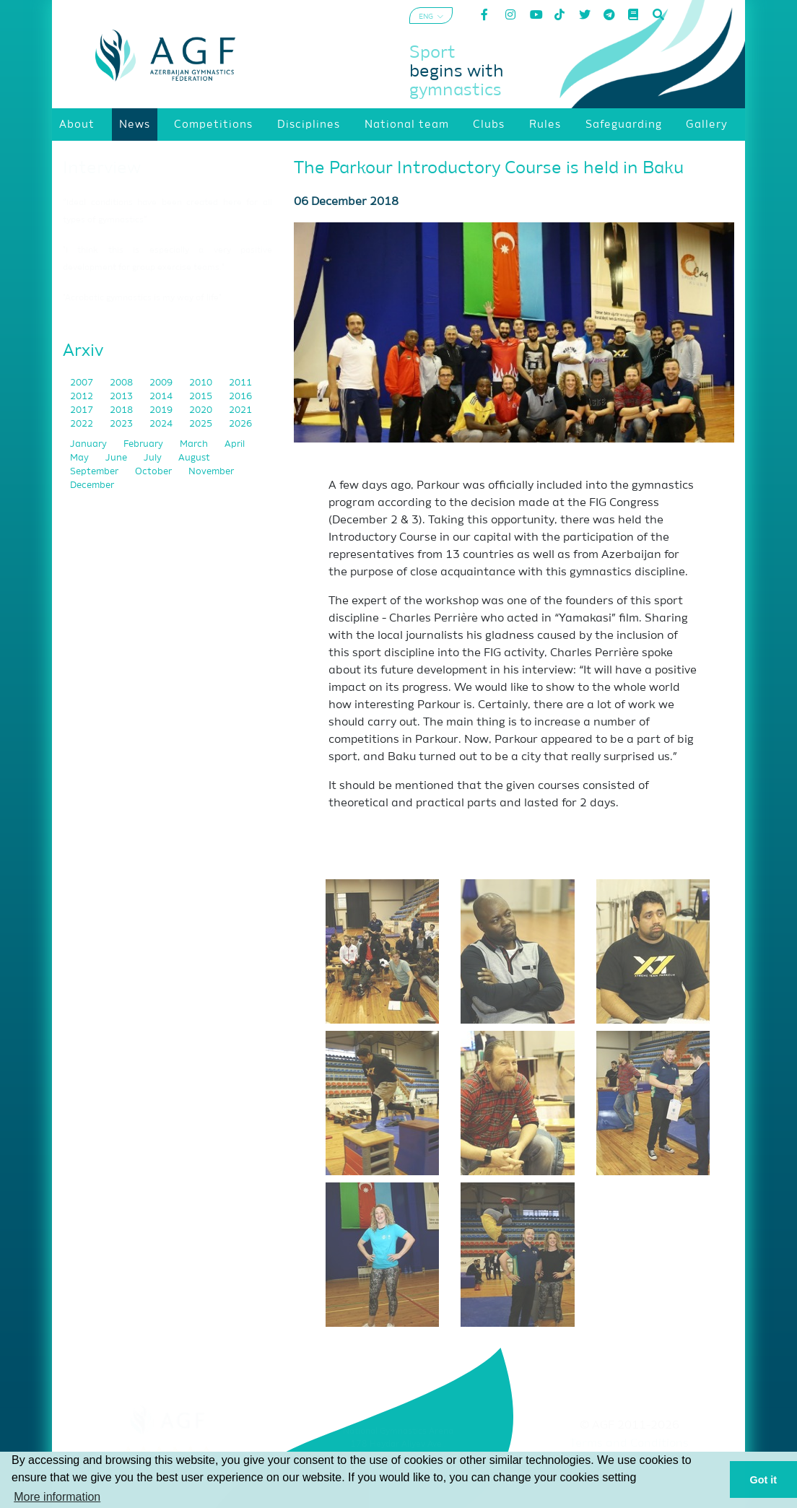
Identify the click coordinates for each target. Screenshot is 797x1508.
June (117, 458)
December (92, 485)
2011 (240, 383)
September (95, 471)
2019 (162, 410)
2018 (122, 410)
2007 (82, 383)
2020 (201, 410)
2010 (201, 383)
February (144, 444)
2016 (240, 396)
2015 (201, 396)
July (154, 458)
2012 (82, 396)
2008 (122, 383)
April (235, 444)
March (195, 444)
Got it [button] (764, 1480)
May (80, 458)
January (89, 444)
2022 (82, 424)
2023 (122, 424)
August (194, 458)
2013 (122, 396)
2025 (201, 424)
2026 (240, 424)
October (154, 471)
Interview (102, 168)
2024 (162, 424)
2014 (162, 396)
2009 (162, 383)
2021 (240, 410)
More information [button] (57, 1497)
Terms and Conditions (629, 1444)
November (211, 471)
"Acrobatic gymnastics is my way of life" (142, 298)
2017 (82, 410)
